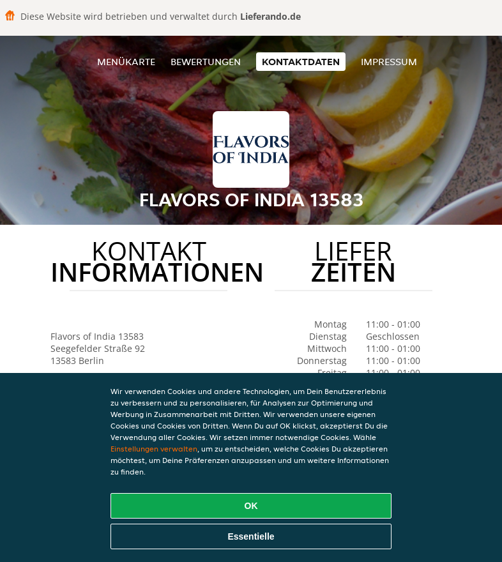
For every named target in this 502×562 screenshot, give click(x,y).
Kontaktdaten (301, 61)
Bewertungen (206, 61)
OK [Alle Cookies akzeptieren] (251, 506)
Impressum (389, 61)
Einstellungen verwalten (153, 448)
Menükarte (126, 61)
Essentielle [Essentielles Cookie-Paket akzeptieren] (250, 536)
